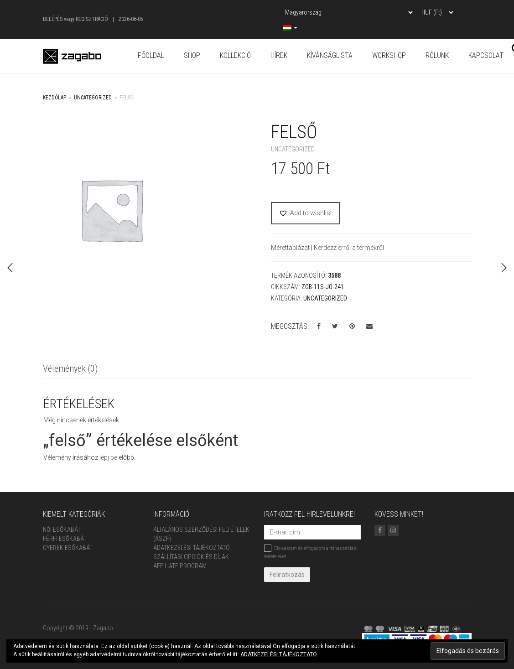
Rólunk (437, 55)
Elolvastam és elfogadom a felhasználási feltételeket (311, 552)
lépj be (108, 457)
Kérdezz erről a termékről (349, 247)
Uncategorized (93, 97)
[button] (305, 213)
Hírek (278, 55)
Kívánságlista (330, 55)
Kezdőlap (54, 97)
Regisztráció (92, 19)
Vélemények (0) (70, 368)
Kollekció (235, 55)
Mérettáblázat (291, 247)
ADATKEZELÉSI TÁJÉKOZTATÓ (278, 654)
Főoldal (151, 55)
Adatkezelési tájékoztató (191, 547)
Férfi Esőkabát (65, 538)
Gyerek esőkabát (68, 547)
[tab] (70, 369)
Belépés (52, 19)
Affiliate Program (180, 566)
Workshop (389, 55)
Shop (192, 55)
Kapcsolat (486, 55)
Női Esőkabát (62, 529)
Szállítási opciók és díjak (191, 556)
